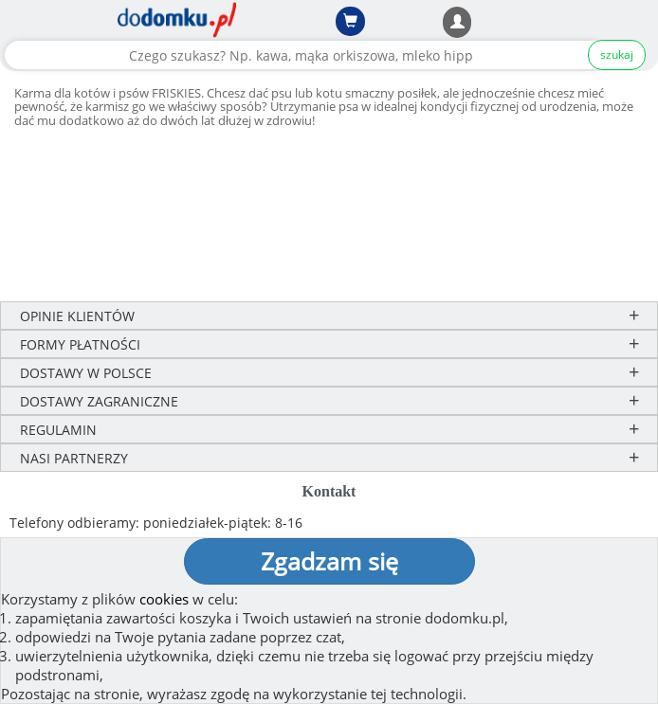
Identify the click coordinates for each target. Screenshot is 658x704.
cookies (164, 598)
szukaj (616, 54)
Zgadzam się (329, 561)
